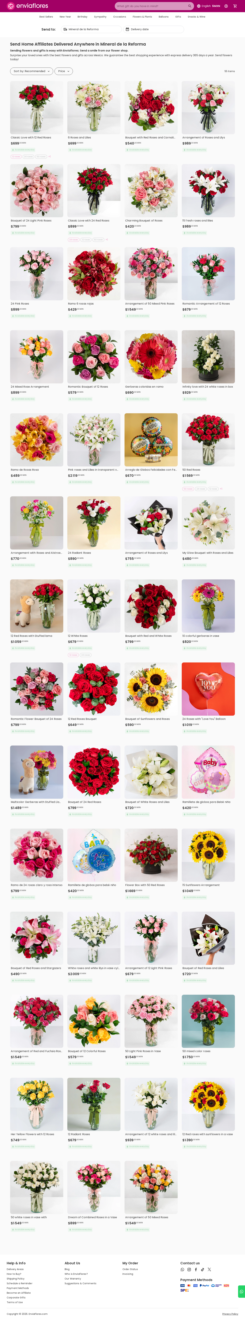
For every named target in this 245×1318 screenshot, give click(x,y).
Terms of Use (15, 1302)
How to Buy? (14, 1274)
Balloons (164, 16)
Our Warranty (73, 1278)
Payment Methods (18, 1288)
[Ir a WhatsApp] (241, 1291)
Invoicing (128, 1274)
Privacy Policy (230, 1314)
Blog (67, 1269)
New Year (65, 16)
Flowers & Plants (142, 16)
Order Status (130, 1269)
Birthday (82, 16)
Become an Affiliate (19, 1293)
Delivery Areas (15, 1269)
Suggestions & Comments (80, 1283)
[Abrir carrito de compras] (235, 6)
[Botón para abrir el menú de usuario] (226, 6)
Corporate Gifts (16, 1297)
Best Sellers (46, 16)
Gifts (178, 16)
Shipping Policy (15, 1278)
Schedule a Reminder (19, 1283)
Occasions (119, 16)
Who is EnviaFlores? (76, 1274)
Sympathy (100, 16)
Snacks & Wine (197, 16)
